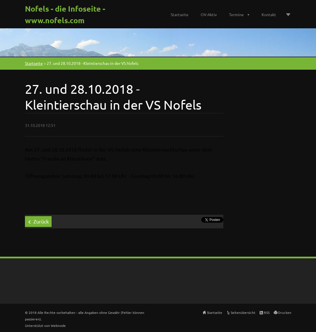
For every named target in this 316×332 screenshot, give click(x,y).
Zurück (41, 221)
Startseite (179, 14)
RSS (267, 312)
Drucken (284, 312)
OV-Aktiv (209, 14)
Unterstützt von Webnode (45, 325)
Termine (236, 14)
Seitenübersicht (243, 312)
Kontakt (269, 14)
